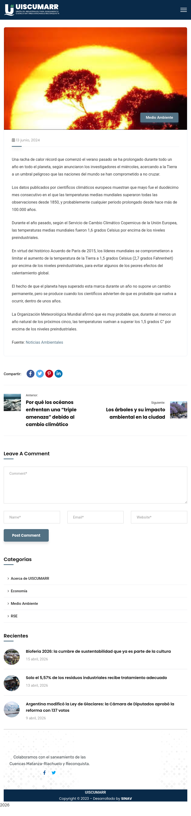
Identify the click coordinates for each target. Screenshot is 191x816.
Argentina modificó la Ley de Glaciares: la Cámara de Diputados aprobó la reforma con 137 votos (100, 707)
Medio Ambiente (159, 117)
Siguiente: (158, 402)
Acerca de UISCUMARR (30, 578)
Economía (19, 591)
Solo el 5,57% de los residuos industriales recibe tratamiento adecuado (96, 678)
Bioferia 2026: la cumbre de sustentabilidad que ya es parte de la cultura (98, 651)
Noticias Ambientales (44, 342)
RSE (14, 616)
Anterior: (32, 395)
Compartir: (12, 374)
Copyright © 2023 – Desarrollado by (95, 798)
